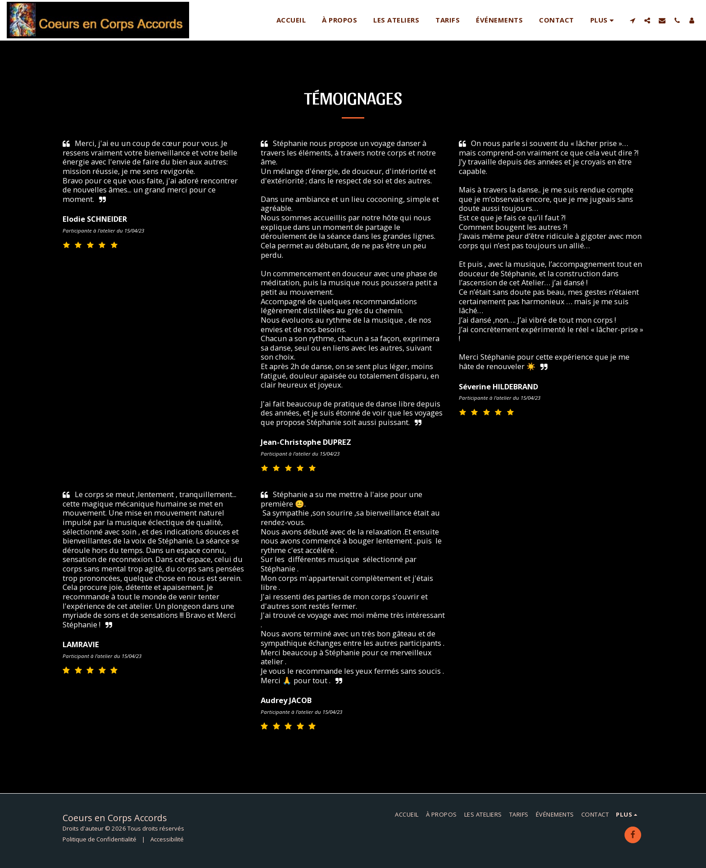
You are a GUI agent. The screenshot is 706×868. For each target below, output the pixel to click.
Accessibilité (167, 839)
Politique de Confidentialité (99, 839)
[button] (632, 20)
